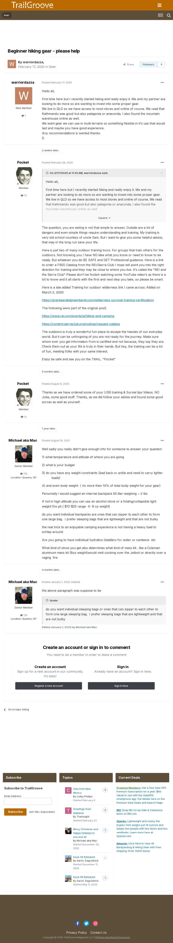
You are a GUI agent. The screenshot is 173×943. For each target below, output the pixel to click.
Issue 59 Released (84, 856)
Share (128, 64)
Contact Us (98, 932)
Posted (57, 82)
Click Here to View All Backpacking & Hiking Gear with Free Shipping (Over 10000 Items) (139, 847)
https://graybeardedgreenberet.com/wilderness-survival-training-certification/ (98, 300)
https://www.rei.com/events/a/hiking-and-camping (78, 316)
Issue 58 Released (84, 876)
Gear (52, 67)
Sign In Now (121, 685)
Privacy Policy (76, 932)
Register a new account (49, 685)
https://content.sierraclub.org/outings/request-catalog (81, 324)
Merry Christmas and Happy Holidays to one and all (85, 833)
